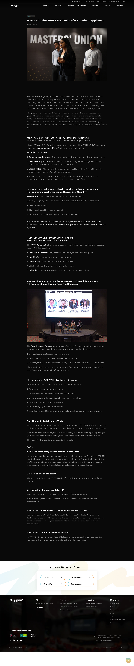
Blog (123, 2)
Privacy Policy (95, 648)
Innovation (96, 6)
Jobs (97, 2)
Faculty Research (91, 607)
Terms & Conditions (108, 648)
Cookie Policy (120, 648)
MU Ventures (119, 6)
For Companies (89, 2)
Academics (59, 6)
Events (104, 2)
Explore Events (80, 584)
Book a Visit (53, 584)
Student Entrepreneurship (94, 603)
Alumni (112, 623)
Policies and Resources (117, 619)
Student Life (82, 6)
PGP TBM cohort (38, 245)
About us (39, 600)
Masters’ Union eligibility (44, 148)
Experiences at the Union (44, 603)
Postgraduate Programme (68, 603)
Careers (71, 6)
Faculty (107, 6)
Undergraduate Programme (69, 607)
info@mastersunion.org (103, 640)
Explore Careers (80, 577)
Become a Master (114, 2)
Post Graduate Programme (43, 346)
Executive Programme (67, 610)
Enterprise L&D (76, 2)
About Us (47, 6)
